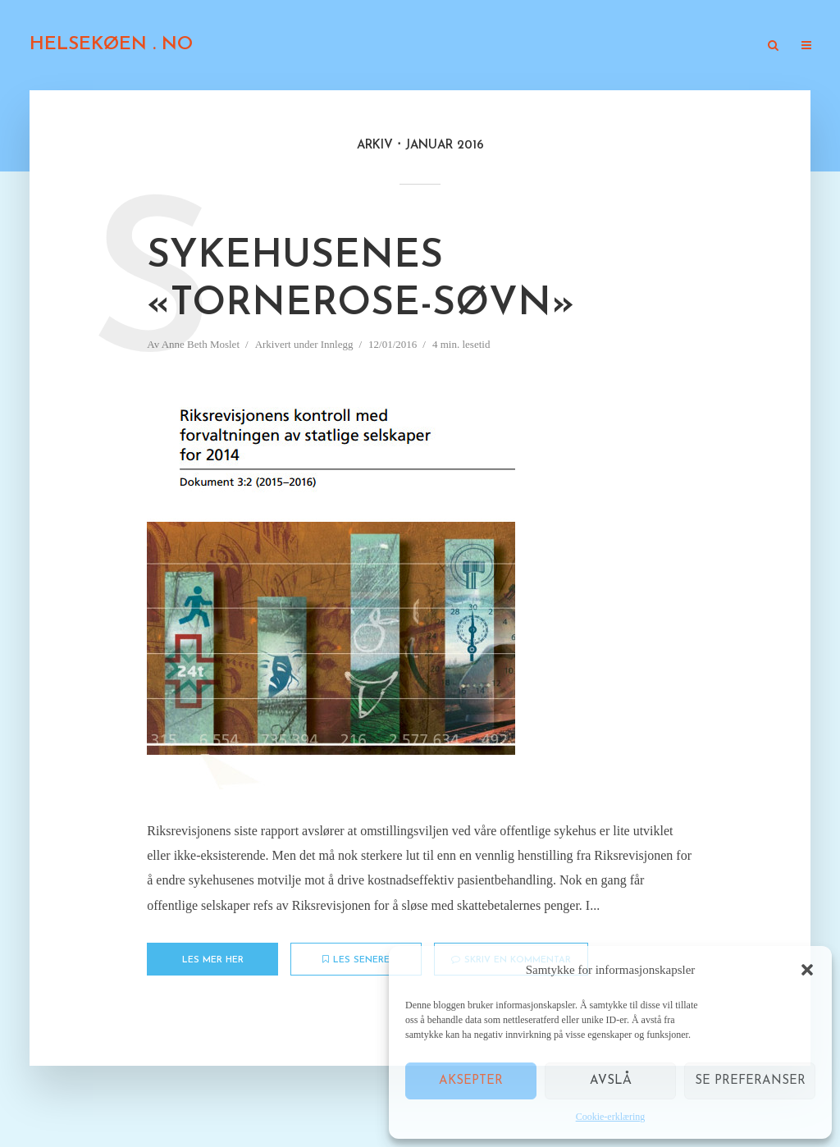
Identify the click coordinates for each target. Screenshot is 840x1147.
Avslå (611, 1081)
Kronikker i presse (499, 47)
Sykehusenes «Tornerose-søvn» (361, 280)
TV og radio (711, 47)
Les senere (356, 960)
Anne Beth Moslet (201, 344)
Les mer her (213, 960)
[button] (807, 970)
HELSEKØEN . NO (111, 44)
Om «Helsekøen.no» (305, 47)
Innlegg (405, 47)
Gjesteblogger (613, 47)
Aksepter (471, 1081)
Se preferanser (750, 1081)
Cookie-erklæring (611, 1116)
